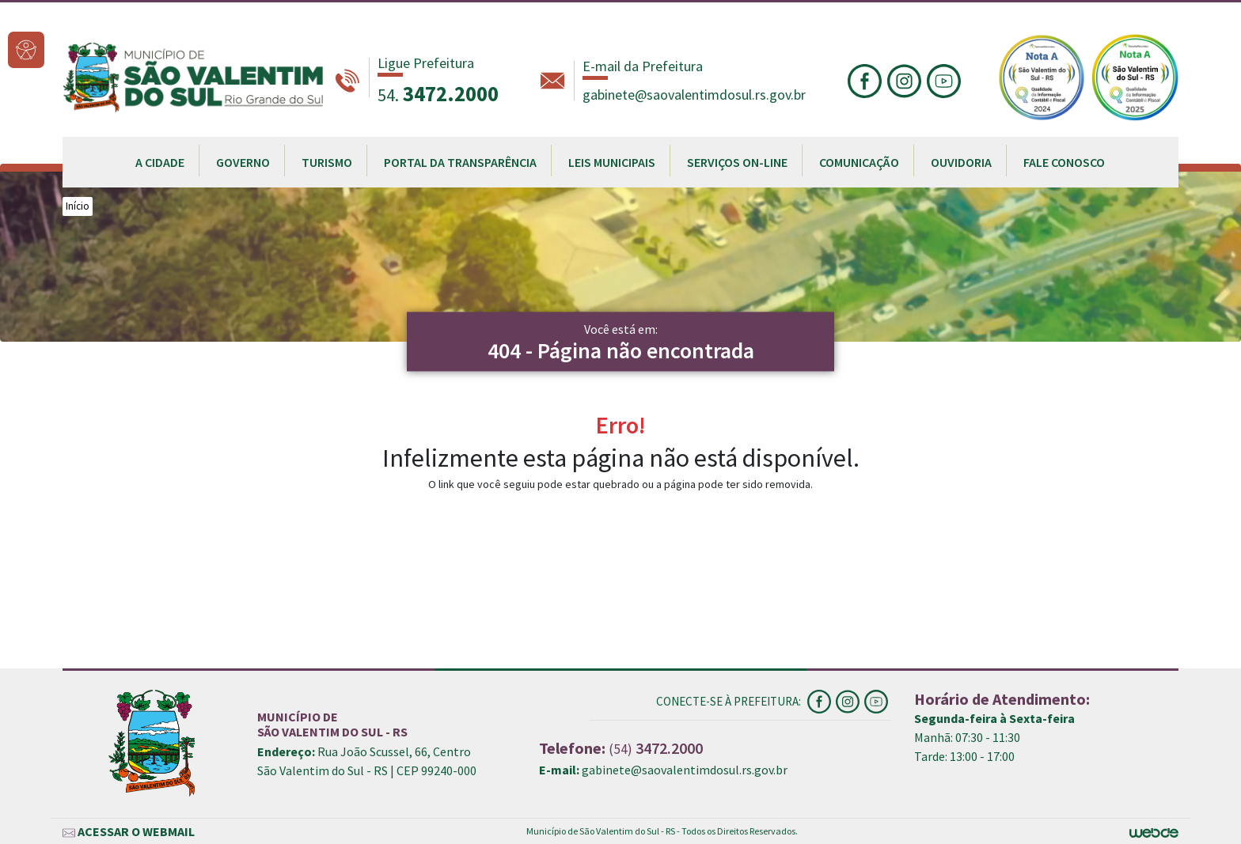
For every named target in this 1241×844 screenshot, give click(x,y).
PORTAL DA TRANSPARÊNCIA (460, 162)
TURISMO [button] (327, 162)
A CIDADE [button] (159, 162)
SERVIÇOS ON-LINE (737, 162)
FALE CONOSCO (1064, 162)
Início (77, 206)
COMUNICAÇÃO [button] (859, 162)
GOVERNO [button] (243, 162)
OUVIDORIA (961, 162)
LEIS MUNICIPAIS (611, 162)
